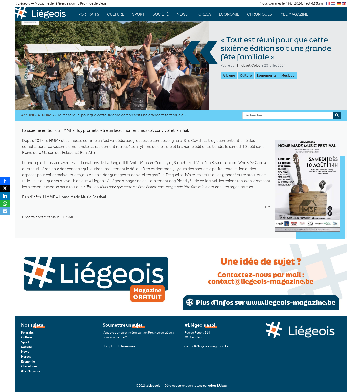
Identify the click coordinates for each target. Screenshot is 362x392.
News (182, 14)
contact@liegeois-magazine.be (206, 346)
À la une (229, 75)
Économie (229, 14)
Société (161, 14)
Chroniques (259, 14)
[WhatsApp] (5, 203)
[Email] (5, 211)
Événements (267, 75)
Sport (138, 14)
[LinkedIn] (5, 196)
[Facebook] (5, 181)
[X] (5, 188)
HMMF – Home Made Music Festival (74, 196)
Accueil (27, 115)
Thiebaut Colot (248, 65)
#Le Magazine (294, 14)
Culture (115, 14)
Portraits (88, 14)
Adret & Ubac (217, 385)
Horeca (203, 14)
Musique (288, 75)
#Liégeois (153, 385)
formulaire (128, 346)
